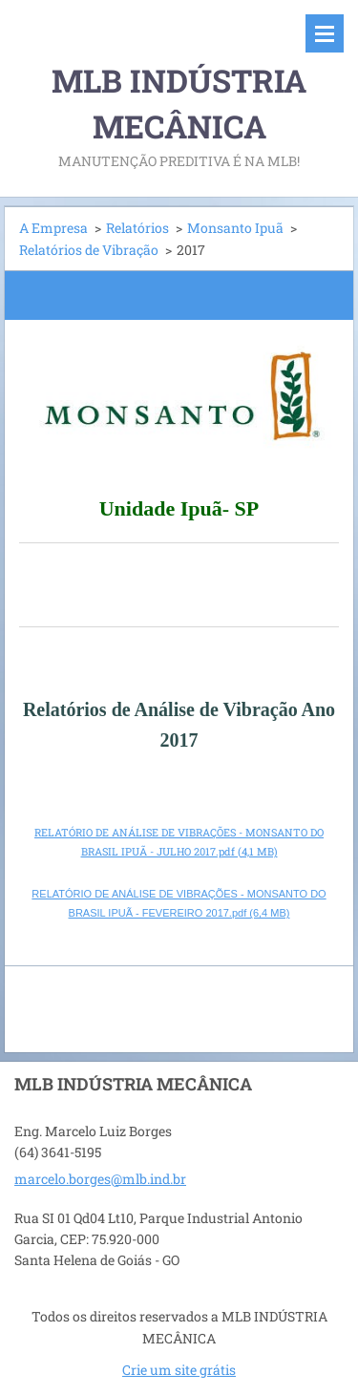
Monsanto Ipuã (235, 228)
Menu (324, 33)
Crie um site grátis (179, 1370)
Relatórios (137, 228)
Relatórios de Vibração (88, 250)
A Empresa (53, 228)
